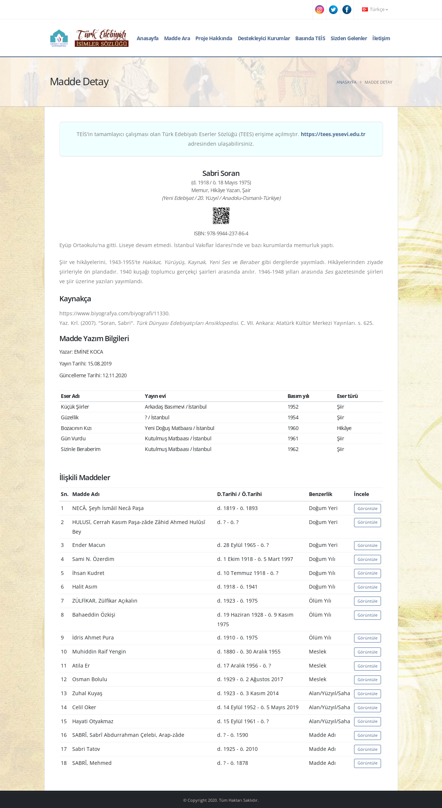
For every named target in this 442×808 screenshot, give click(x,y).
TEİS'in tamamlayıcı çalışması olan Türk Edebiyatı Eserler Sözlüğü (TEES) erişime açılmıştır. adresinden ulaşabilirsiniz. (221, 139)
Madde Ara (177, 38)
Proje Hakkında (213, 38)
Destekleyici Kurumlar (264, 38)
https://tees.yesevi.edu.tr (333, 134)
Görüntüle (367, 508)
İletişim (381, 38)
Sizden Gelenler (349, 38)
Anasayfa (148, 38)
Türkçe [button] (375, 9)
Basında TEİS (310, 38)
